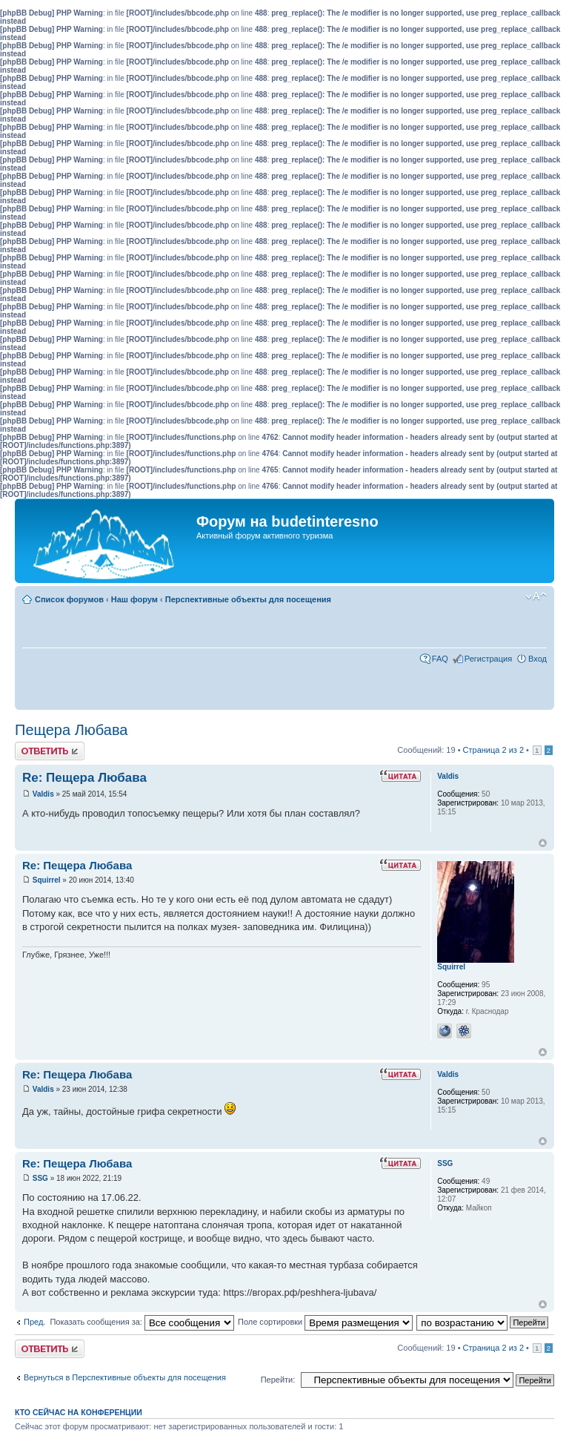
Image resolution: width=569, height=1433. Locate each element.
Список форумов (69, 599)
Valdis (43, 794)
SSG (40, 1178)
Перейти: (278, 1379)
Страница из (493, 749)
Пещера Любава (71, 730)
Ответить (49, 751)
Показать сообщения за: (142, 1321)
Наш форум (134, 599)
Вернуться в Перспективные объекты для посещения (125, 1377)
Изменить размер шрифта (536, 596)
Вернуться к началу (543, 843)
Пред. (34, 1321)
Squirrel (47, 880)
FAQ (440, 658)
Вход (537, 658)
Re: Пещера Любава (84, 778)
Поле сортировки (325, 1321)
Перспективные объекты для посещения (248, 599)
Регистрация (488, 658)
